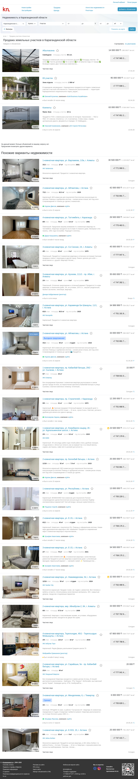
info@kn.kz (67, 769)
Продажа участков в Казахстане (19, 36)
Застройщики (27, 10)
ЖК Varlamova (48, 168)
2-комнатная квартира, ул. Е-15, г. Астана (62, 518)
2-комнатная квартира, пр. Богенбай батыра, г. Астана (68, 459)
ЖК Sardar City (48, 585)
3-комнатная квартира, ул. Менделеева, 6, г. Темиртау (69, 695)
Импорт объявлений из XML (42, 771)
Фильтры (8, 29)
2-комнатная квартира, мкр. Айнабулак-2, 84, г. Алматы (69, 606)
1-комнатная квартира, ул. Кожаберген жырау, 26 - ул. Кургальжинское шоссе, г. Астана (67, 429)
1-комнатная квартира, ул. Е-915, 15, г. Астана (65, 730)
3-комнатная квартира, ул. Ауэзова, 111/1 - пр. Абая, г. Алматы (69, 275)
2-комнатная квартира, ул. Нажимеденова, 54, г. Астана (69, 577)
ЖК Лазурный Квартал (51, 674)
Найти (132, 29)
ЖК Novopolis (47, 315)
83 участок (48, 78)
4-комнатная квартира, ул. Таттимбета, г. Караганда (67, 217)
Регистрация (132, 2)
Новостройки (26, 7)
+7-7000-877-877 (68, 774)
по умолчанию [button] (130, 44)
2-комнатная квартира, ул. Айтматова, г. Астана (65, 188)
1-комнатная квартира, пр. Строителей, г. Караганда (68, 399)
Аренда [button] (56, 10)
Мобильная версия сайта (71, 765)
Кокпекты (47, 108)
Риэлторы (89, 10)
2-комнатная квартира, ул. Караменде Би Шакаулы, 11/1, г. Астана (70, 306)
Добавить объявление (127, 9)
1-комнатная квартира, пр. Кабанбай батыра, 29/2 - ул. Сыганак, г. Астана (67, 369)
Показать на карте (118, 29)
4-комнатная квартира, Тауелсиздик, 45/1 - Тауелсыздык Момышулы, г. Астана (69, 634)
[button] (108, 428)
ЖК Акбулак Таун (49, 644)
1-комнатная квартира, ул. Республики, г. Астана (66, 489)
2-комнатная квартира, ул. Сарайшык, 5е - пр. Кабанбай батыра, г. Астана (69, 665)
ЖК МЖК (46, 438)
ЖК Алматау (47, 378)
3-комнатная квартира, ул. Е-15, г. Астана (62, 547)
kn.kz (4, 36)
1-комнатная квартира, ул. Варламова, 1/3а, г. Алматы (69, 160)
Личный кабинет (119, 2)
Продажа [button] (57, 7)
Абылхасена (49, 50)
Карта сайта (37, 769)
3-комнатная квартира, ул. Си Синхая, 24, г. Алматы (67, 247)
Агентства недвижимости (95, 7)
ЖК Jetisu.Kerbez (49, 738)
